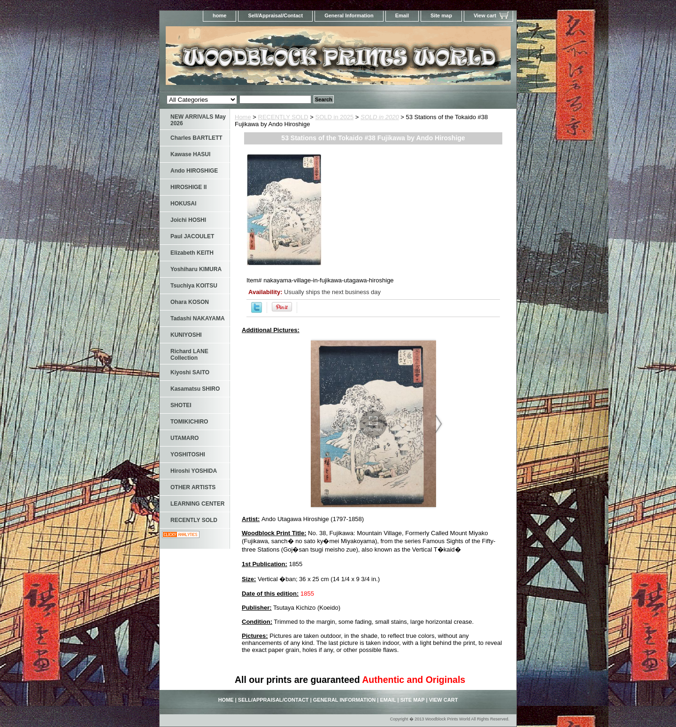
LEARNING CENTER (197, 503)
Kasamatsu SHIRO (195, 389)
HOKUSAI (183, 203)
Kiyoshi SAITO (189, 372)
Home (243, 117)
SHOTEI (181, 405)
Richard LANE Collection (189, 354)
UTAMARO (184, 438)
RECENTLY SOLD (283, 117)
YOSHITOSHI (187, 454)
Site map (441, 15)
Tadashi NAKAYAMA (197, 318)
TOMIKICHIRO (189, 421)
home (219, 15)
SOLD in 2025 (334, 117)
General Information (349, 15)
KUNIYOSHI (186, 335)
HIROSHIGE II (188, 187)
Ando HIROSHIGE (194, 170)
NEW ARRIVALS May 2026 (198, 120)
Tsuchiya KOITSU (193, 285)
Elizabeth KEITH (192, 253)
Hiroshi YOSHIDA (193, 471)
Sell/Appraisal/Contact (275, 15)
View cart (485, 15)
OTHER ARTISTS (192, 487)
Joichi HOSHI (188, 220)
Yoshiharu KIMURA (196, 269)
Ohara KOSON (189, 302)
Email (402, 15)
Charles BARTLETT (196, 138)
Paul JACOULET (192, 236)
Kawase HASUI (190, 154)
